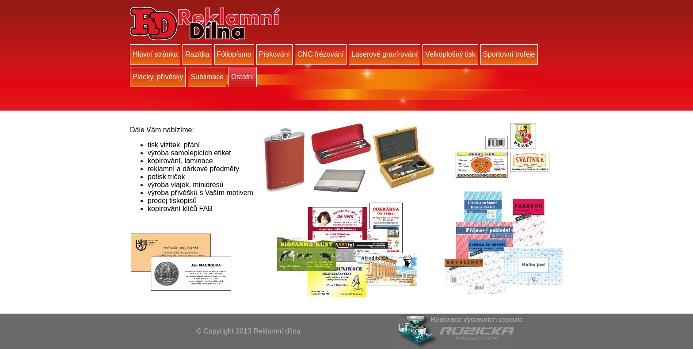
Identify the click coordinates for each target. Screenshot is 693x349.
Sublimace (207, 77)
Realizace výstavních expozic (476, 319)
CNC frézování (320, 54)
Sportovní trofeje (509, 54)
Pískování (274, 54)
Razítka (197, 54)
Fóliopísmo (234, 54)
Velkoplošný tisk (450, 54)
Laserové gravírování (384, 54)
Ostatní (242, 77)
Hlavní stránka (155, 54)
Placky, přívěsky (158, 77)
